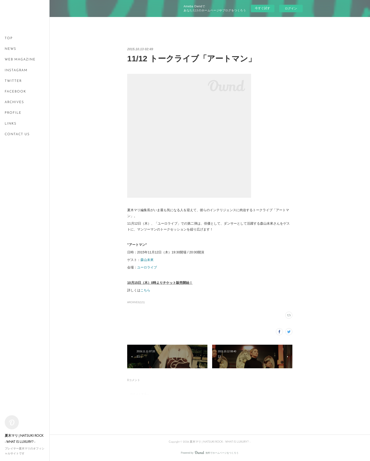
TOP (9, 38)
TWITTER (13, 81)
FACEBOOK (15, 91)
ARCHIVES (14, 102)
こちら (145, 290)
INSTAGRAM (16, 70)
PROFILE (13, 113)
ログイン (291, 8)
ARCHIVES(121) (136, 302)
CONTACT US (17, 134)
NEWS (10, 49)
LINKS (11, 124)
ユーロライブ (147, 267)
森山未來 (147, 260)
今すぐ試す (262, 8)
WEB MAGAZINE (20, 59)
